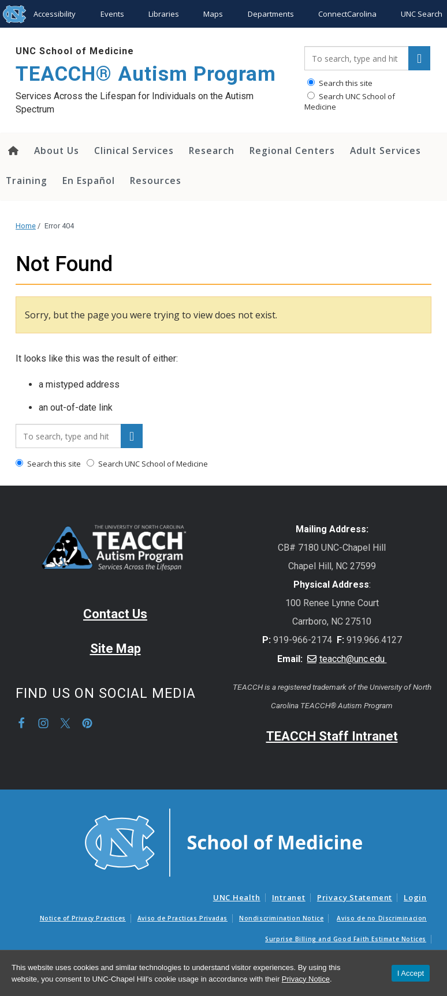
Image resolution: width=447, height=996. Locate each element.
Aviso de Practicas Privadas (182, 918)
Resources (155, 180)
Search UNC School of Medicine (349, 101)
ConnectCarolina (347, 14)
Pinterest (87, 723)
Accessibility (54, 14)
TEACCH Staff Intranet (332, 736)
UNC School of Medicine (75, 51)
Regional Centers (292, 150)
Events (112, 14)
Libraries (163, 14)
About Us (56, 150)
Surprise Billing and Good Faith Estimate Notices (345, 939)
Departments (271, 14)
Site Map (115, 648)
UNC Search (421, 14)
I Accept (410, 973)
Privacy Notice (306, 979)
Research (211, 150)
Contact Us (115, 614)
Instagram (43, 723)
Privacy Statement (354, 897)
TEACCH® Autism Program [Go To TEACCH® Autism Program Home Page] (146, 74)
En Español (88, 180)
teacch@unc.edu (353, 658)
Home (26, 225)
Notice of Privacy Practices (83, 918)
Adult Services (385, 150)
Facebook (21, 723)
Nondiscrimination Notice (281, 918)
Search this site (339, 83)
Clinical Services (134, 150)
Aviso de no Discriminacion (382, 918)
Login (415, 897)
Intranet (289, 897)
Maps (213, 14)
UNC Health (236, 897)
